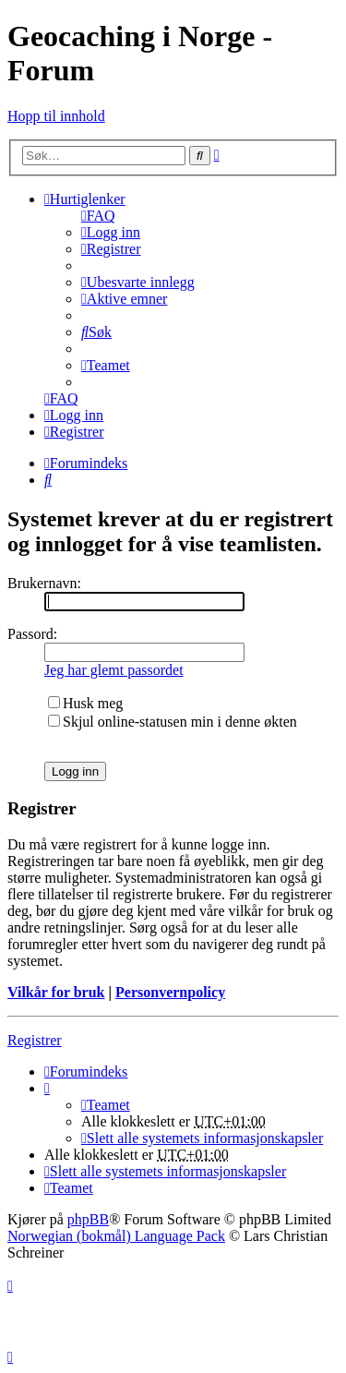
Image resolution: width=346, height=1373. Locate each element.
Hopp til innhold (56, 116)
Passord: (32, 634)
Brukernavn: (44, 583)
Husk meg (85, 703)
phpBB (88, 1219)
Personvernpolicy (170, 992)
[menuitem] (98, 215)
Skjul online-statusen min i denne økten (172, 721)
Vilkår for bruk (56, 992)
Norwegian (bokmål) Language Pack (116, 1236)
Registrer (34, 1040)
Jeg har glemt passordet (114, 670)
